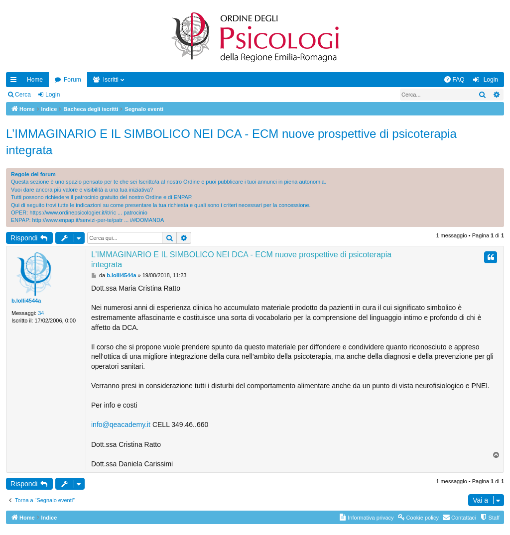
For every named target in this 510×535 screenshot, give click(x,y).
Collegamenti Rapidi (15, 81)
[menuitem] (454, 79)
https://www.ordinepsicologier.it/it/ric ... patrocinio (88, 212)
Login (52, 94)
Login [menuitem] (491, 79)
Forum (72, 79)
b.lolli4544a (26, 301)
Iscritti (111, 79)
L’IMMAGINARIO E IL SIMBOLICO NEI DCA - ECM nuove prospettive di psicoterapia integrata (231, 142)
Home (35, 79)
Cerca (23, 94)
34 (41, 313)
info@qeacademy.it (120, 424)
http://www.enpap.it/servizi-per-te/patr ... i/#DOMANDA (98, 220)
